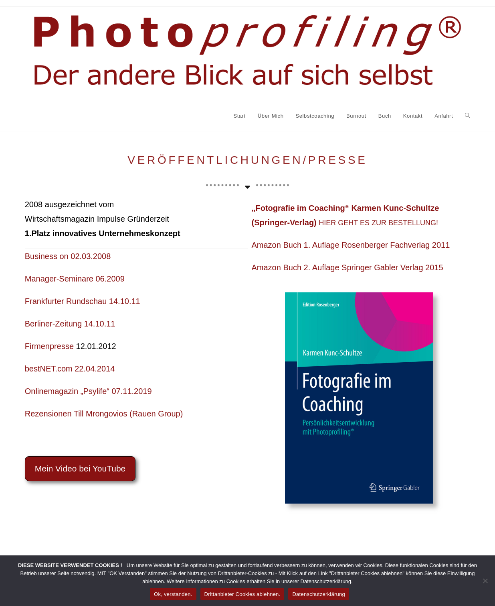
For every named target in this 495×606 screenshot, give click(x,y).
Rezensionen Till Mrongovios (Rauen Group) (104, 413)
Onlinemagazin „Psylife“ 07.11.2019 (88, 391)
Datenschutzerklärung (318, 594)
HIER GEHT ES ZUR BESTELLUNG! (378, 223)
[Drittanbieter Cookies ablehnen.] (485, 581)
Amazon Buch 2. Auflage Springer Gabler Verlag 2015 (347, 267)
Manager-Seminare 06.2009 (75, 278)
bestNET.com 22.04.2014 (70, 368)
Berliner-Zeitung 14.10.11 (70, 323)
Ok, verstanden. (173, 594)
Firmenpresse (49, 346)
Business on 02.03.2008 (68, 256)
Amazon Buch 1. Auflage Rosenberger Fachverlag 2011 (351, 245)
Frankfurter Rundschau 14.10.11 (82, 301)
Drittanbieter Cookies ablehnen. (242, 594)
